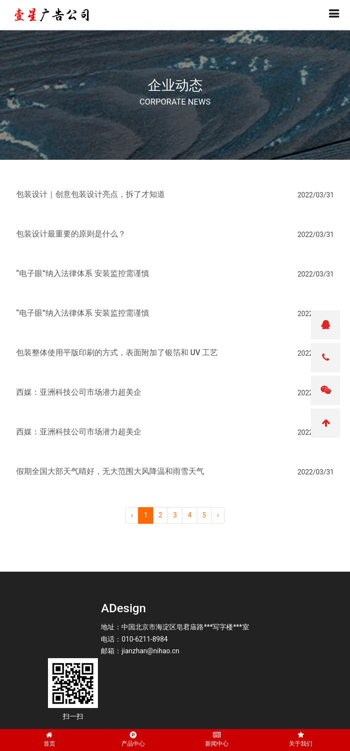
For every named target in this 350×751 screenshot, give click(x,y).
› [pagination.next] (218, 515)
